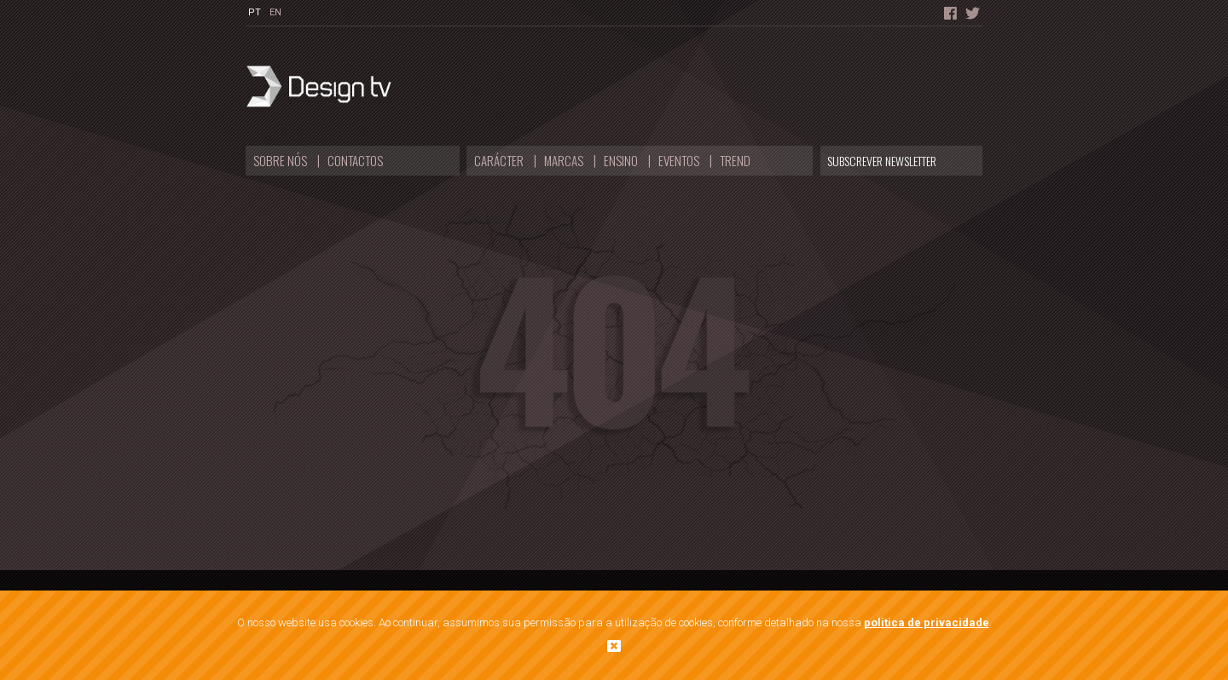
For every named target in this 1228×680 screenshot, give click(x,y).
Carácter (499, 160)
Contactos (355, 160)
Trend (735, 160)
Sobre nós (280, 160)
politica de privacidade (926, 622)
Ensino (621, 160)
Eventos (678, 160)
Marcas (563, 160)
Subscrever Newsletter (881, 161)
